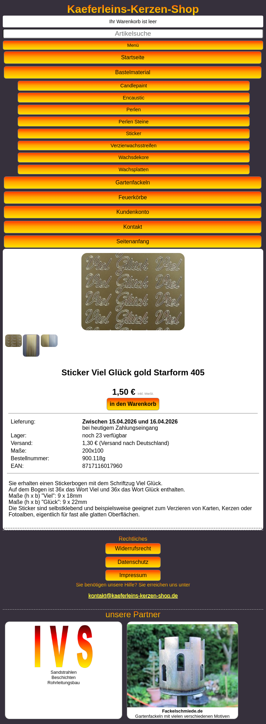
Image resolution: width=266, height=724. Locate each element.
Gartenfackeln (132, 182)
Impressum (133, 575)
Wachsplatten (133, 169)
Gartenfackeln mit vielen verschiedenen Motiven (182, 711)
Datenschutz (133, 562)
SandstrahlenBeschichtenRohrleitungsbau (63, 674)
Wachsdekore (133, 157)
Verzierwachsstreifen (133, 145)
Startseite (132, 57)
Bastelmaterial (132, 72)
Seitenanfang (132, 241)
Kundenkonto (132, 212)
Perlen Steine (134, 121)
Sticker (133, 133)
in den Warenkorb (133, 404)
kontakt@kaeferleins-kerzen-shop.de (133, 596)
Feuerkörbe (132, 197)
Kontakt (132, 227)
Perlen (133, 109)
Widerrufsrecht (133, 548)
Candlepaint (133, 85)
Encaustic (133, 98)
